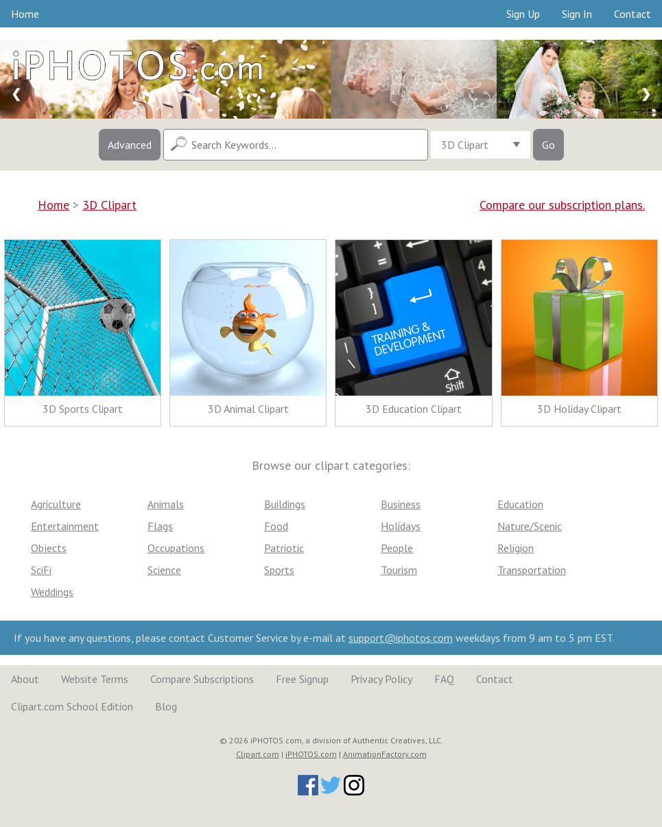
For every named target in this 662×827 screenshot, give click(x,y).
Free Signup (302, 679)
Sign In (577, 14)
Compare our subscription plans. (562, 205)
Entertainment (65, 526)
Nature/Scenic (529, 526)
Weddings (52, 592)
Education (520, 504)
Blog (166, 706)
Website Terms (94, 679)
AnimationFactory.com (385, 754)
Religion (515, 548)
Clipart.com (257, 754)
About (25, 679)
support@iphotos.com (400, 638)
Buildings (284, 504)
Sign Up (523, 14)
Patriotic (284, 548)
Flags (160, 526)
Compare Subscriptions (202, 679)
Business (401, 504)
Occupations (175, 548)
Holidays (401, 526)
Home (25, 14)
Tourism (399, 570)
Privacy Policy (381, 679)
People (397, 548)
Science (164, 570)
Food (276, 526)
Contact (632, 14)
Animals (165, 504)
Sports (279, 570)
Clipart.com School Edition (72, 706)
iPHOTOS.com (311, 754)
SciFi (41, 570)
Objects (49, 548)
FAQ (444, 679)
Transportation (531, 570)
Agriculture (56, 504)
